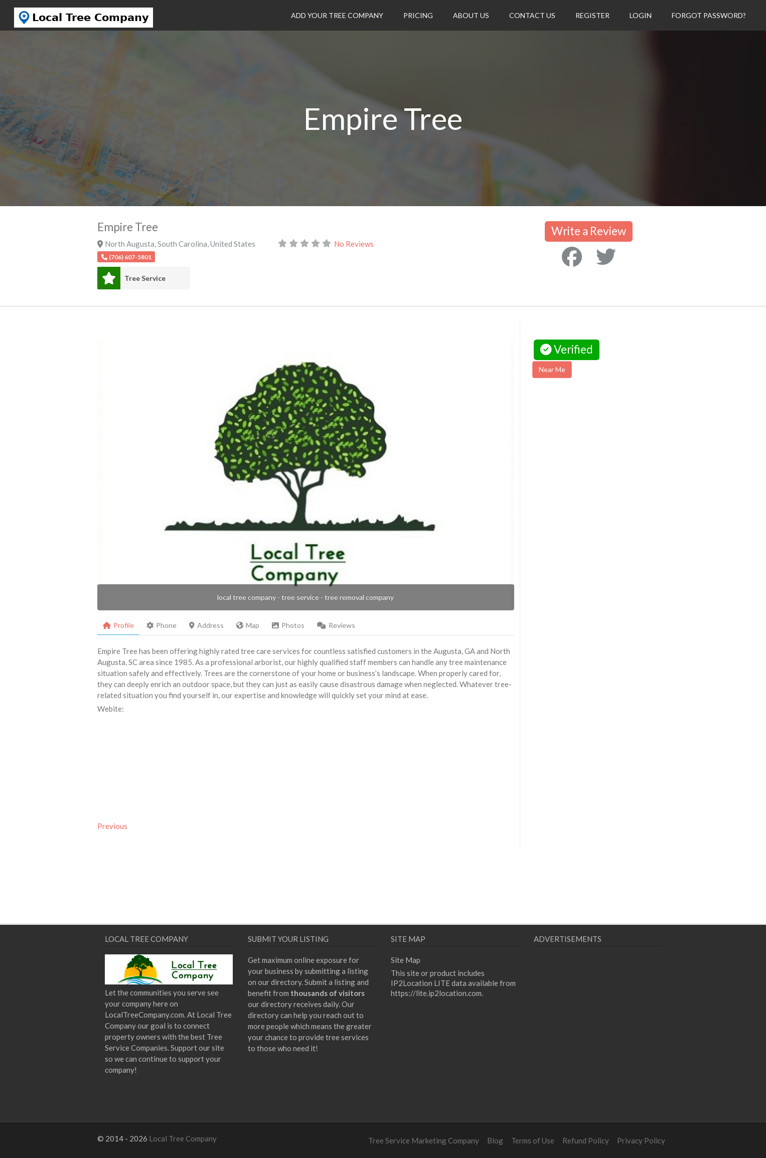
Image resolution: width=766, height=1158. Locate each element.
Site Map (405, 959)
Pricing (418, 15)
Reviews (336, 625)
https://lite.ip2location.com (436, 993)
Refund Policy (585, 1140)
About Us (471, 15)
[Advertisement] (616, 471)
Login (641, 15)
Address (206, 625)
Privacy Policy (641, 1140)
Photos (288, 625)
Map (247, 625)
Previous (112, 826)
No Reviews (354, 243)
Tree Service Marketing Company (423, 1140)
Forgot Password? (709, 15)
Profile (118, 625)
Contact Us (532, 15)
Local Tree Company (183, 1138)
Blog (495, 1140)
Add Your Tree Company (337, 15)
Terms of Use (532, 1140)
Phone (161, 625)
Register (592, 15)
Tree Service (145, 278)
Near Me (552, 369)
